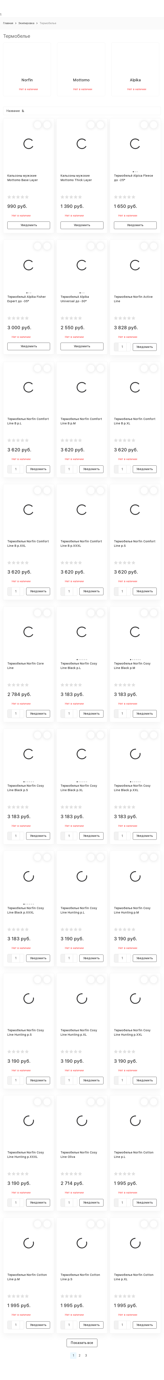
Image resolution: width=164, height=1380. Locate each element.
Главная (8, 23)
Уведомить (29, 225)
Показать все (82, 1343)
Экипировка (26, 23)
